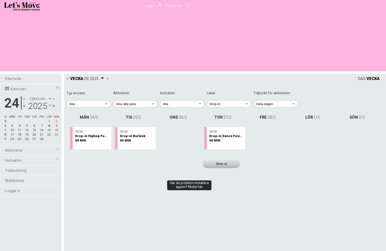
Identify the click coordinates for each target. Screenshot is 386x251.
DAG (362, 78)
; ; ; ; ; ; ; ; (229, 104)
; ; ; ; (88, 104)
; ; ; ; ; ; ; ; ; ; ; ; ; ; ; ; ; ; (182, 104)
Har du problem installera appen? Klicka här (189, 185)
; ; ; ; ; (276, 104)
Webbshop (173, 6)
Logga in (12, 190)
